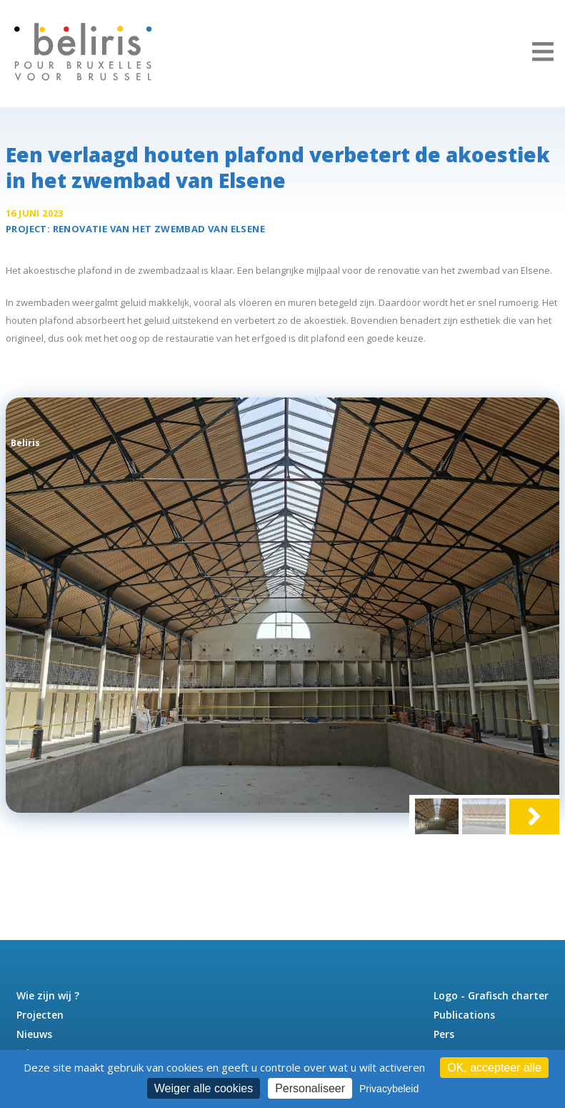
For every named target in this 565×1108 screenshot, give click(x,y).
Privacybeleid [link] (389, 1088)
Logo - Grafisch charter (491, 995)
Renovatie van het (159, 228)
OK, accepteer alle (494, 1068)
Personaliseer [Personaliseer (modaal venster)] (310, 1088)
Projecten (40, 1015)
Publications (464, 1015)
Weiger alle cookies (203, 1088)
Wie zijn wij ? (47, 995)
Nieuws (34, 1034)
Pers (444, 1034)
